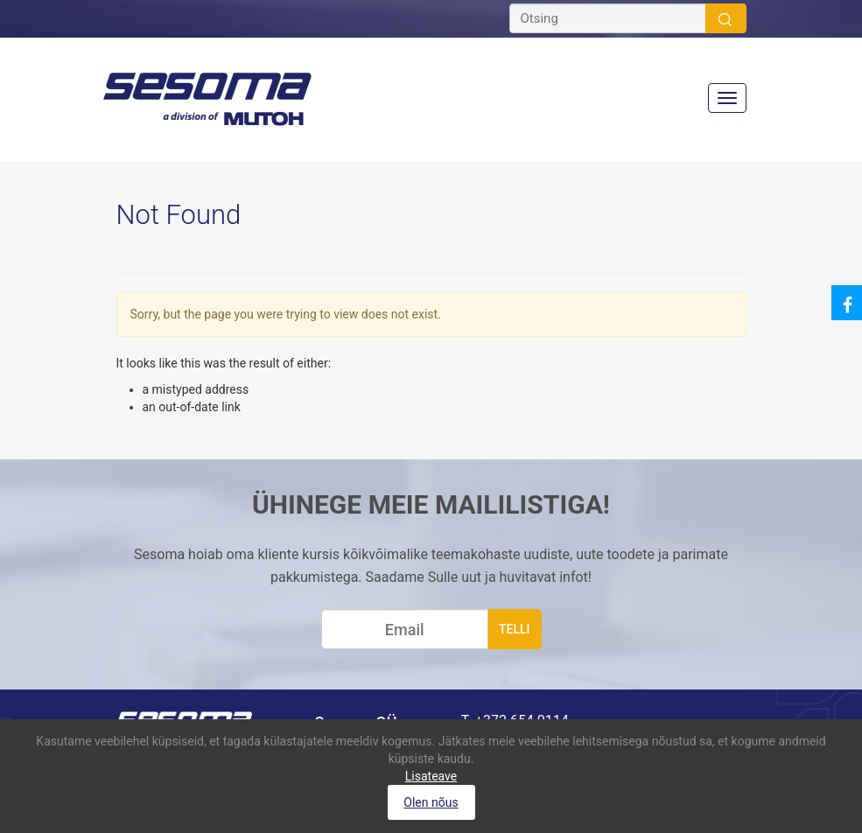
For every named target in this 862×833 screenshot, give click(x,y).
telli (514, 629)
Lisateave (431, 776)
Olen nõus (430, 802)
